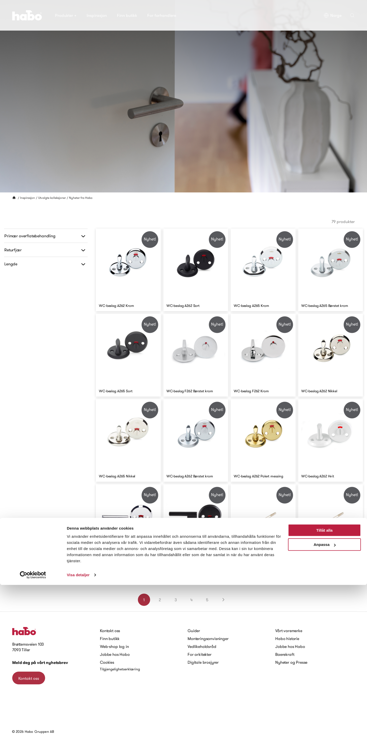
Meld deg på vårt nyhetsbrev (40, 662)
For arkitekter (200, 654)
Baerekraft (284, 654)
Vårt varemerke (288, 630)
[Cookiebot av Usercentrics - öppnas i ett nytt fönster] (33, 734)
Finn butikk (127, 15)
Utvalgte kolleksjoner (52, 198)
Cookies (107, 662)
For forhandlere (161, 15)
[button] (352, 15)
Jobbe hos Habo (115, 654)
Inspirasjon (97, 15)
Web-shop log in (114, 646)
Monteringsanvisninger (208, 638)
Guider (194, 630)
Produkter (65, 15)
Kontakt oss (110, 630)
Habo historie (287, 638)
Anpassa (324, 703)
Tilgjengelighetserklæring (120, 669)
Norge (333, 15)
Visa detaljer (78, 734)
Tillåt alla (324, 689)
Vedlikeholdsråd (202, 646)
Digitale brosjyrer (203, 662)
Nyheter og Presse (291, 662)
